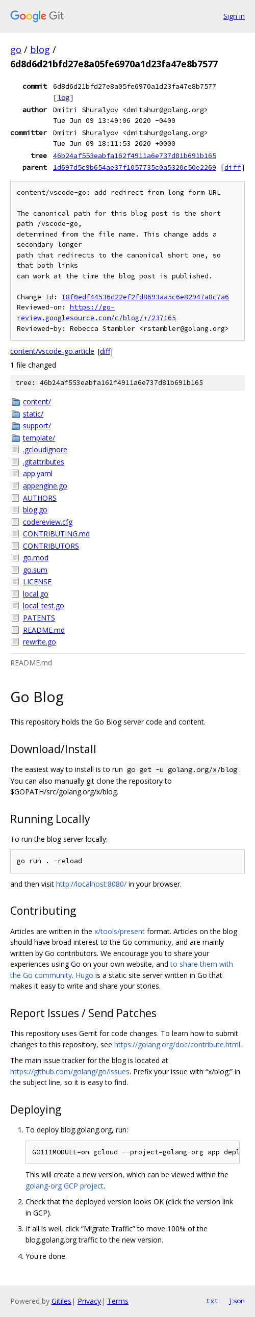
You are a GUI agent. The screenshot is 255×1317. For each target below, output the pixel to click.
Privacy (89, 1301)
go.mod (35, 557)
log (63, 97)
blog (40, 49)
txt (212, 1300)
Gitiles (61, 1301)
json (236, 1300)
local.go (35, 594)
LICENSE (37, 581)
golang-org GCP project (65, 1186)
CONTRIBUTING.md (56, 533)
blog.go (35, 509)
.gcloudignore (45, 449)
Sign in (234, 16)
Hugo (84, 975)
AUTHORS (40, 498)
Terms (118, 1301)
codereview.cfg (47, 522)
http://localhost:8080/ (91, 884)
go (15, 49)
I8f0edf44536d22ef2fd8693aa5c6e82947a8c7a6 (145, 297)
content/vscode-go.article (52, 351)
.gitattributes (43, 462)
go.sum (35, 570)
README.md (44, 630)
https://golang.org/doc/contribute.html (177, 1044)
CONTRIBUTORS (51, 546)
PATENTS (39, 618)
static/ (33, 414)
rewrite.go (39, 642)
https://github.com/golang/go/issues (70, 1071)
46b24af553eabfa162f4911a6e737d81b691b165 (134, 155)
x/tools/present (119, 931)
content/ (37, 401)
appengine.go (45, 485)
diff (232, 167)
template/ (39, 438)
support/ (37, 425)
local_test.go (43, 605)
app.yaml (38, 473)
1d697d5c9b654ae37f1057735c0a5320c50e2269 (134, 167)
